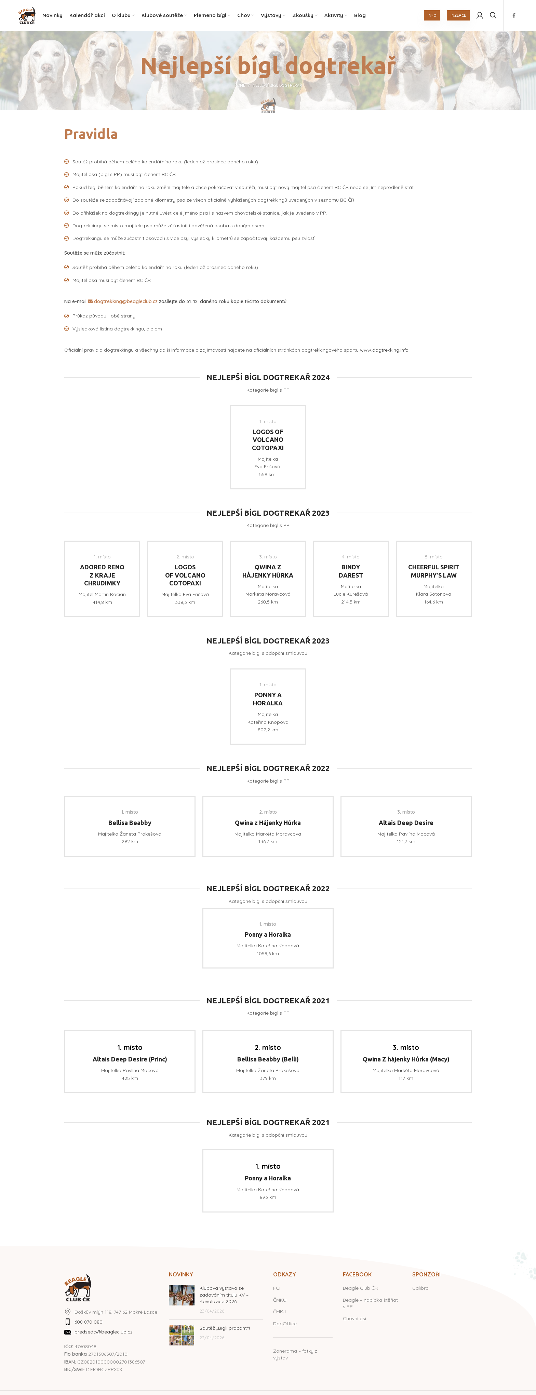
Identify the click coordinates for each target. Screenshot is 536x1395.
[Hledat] (493, 15)
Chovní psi (354, 1318)
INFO (432, 15)
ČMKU (279, 1300)
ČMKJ (279, 1312)
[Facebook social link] (514, 15)
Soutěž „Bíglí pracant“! (225, 1328)
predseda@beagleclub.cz (104, 1332)
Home (239, 85)
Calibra (420, 1288)
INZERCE (458, 15)
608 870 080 (89, 1322)
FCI (276, 1288)
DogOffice (285, 1323)
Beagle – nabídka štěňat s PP (370, 1303)
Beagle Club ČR (360, 1288)
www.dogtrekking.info (384, 350)
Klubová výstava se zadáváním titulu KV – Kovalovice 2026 (224, 1295)
